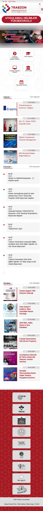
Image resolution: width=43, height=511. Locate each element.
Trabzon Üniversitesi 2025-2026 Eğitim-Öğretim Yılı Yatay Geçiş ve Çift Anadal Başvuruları (22, 262)
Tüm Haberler (35, 97)
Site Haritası (22, 504)
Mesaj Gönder (8, 504)
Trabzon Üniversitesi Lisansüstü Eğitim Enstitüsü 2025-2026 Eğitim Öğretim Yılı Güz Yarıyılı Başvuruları (22, 244)
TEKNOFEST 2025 (15, 229)
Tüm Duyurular (34, 166)
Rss (15, 504)
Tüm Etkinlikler (34, 283)
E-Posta (11, 1)
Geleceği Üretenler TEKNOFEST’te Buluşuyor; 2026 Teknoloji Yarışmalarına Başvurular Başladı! (22, 213)
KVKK (37, 504)
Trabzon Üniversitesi (23, 499)
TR (3, 1)
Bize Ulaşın (30, 504)
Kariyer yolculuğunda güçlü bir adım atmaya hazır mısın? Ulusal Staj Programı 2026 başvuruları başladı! (21, 196)
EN (6, 1)
